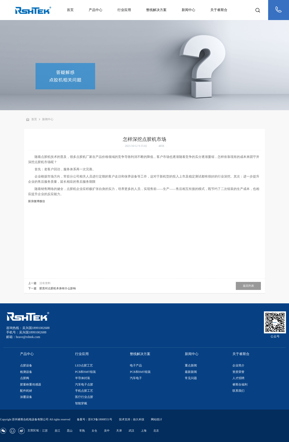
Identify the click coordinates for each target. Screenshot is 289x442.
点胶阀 (24, 378)
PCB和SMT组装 (85, 371)
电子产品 (136, 365)
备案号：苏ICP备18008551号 (94, 419)
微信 (42, 201)
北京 (156, 430)
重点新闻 (191, 365)
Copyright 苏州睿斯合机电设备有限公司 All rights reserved (35, 419)
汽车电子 (136, 378)
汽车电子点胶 (84, 384)
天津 (119, 430)
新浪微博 (33, 201)
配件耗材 (26, 390)
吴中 (107, 430)
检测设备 (26, 371)
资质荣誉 (238, 371)
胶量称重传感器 (30, 384)
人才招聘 (238, 378)
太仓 (94, 430)
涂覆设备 (26, 397)
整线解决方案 (156, 10)
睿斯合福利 (239, 384)
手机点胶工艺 (84, 390)
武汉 (131, 430)
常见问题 (191, 378)
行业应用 (124, 10)
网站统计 (156, 419)
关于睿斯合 (218, 10)
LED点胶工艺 (84, 365)
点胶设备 (26, 365)
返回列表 (248, 285)
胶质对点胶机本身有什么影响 (57, 288)
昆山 (69, 430)
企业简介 (238, 365)
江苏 (45, 430)
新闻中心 (188, 10)
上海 (144, 430)
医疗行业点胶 (84, 397)
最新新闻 (191, 371)
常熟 (82, 430)
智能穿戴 (81, 403)
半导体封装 (82, 378)
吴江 (57, 430)
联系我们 (238, 390)
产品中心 (95, 10)
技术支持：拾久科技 (131, 419)
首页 (70, 10)
